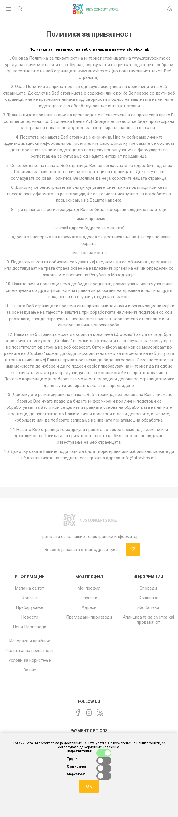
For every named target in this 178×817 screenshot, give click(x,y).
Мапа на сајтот (29, 588)
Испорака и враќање (29, 641)
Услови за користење (29, 660)
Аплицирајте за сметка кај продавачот (148, 620)
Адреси (89, 607)
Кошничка (148, 597)
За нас (29, 670)
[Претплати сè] (82, 549)
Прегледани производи (89, 617)
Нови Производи (29, 626)
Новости (29, 617)
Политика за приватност (29, 650)
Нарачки (89, 597)
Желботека (148, 607)
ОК (89, 786)
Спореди (148, 588)
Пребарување (29, 607)
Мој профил (89, 588)
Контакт (30, 597)
